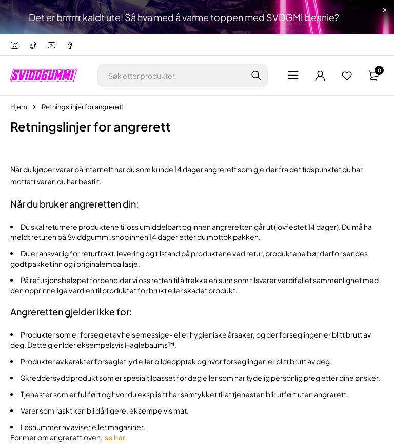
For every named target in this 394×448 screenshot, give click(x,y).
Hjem (18, 107)
